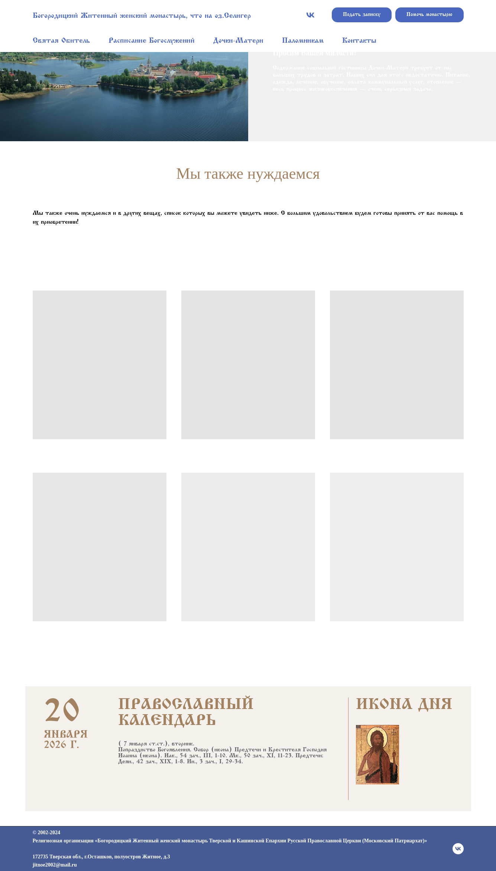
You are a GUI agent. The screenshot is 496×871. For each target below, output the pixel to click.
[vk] (310, 15)
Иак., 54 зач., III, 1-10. (195, 756)
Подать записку (361, 14)
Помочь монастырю (429, 14)
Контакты (359, 41)
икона (221, 750)
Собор (201, 750)
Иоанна (127, 756)
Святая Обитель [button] (61, 41)
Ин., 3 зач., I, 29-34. (215, 762)
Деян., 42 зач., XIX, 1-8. (151, 762)
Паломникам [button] (303, 41)
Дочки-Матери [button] (238, 41)
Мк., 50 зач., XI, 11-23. (261, 756)
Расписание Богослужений (151, 41)
